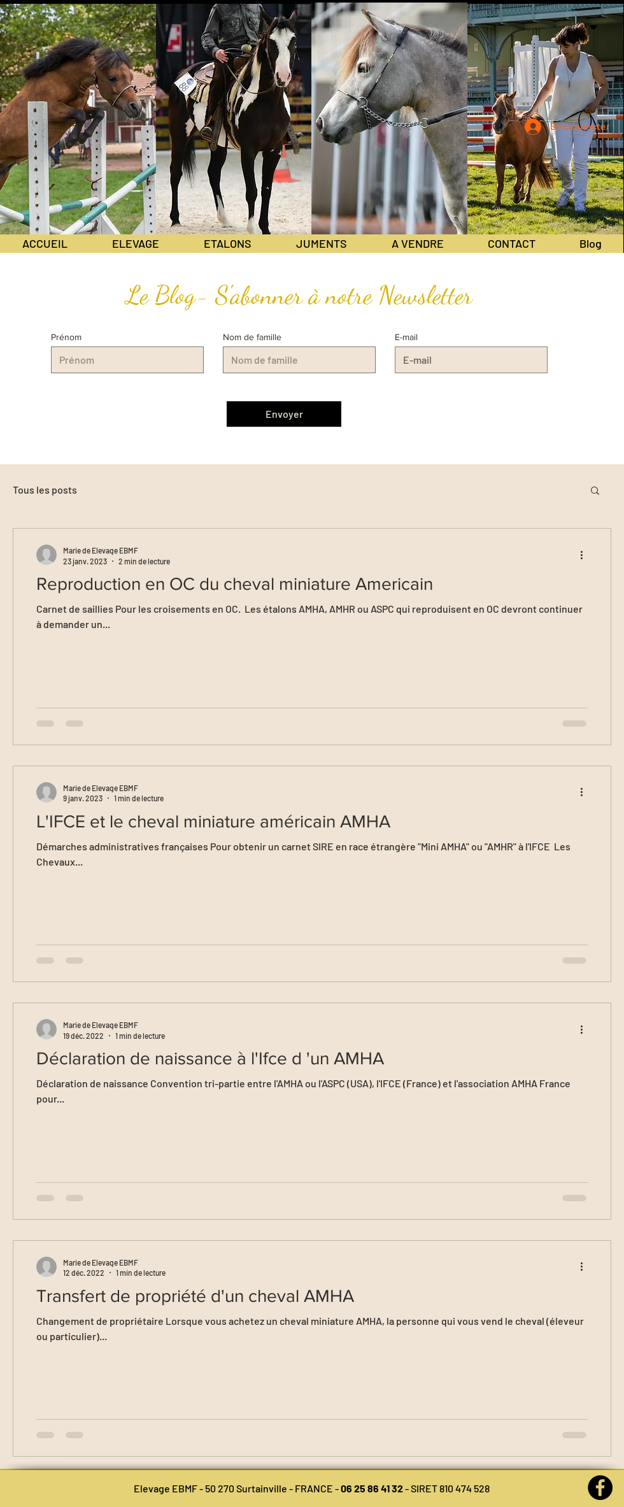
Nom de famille (252, 336)
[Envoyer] (284, 414)
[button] (595, 491)
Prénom (66, 336)
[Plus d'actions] (585, 554)
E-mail (406, 336)
